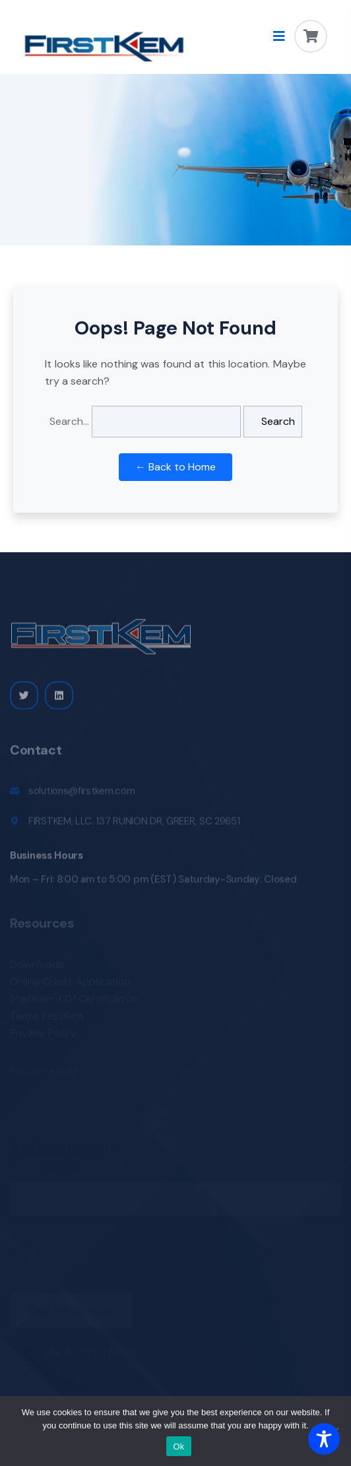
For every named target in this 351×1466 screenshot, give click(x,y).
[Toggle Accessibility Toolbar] (324, 1439)
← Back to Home (175, 467)
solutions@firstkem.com (81, 794)
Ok (178, 1446)
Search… (69, 421)
